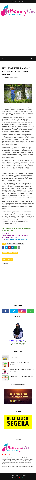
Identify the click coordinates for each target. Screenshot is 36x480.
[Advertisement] (18, 37)
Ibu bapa (9, 243)
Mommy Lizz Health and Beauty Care (17, 239)
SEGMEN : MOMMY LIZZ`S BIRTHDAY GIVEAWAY (19, 363)
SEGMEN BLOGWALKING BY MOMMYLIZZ (21, 356)
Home (3, 64)
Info (14, 243)
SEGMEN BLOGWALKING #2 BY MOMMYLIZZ (21, 376)
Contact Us (23, 475)
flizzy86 (5, 77)
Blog (23, 477)
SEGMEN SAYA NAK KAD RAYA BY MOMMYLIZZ (22, 369)
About (17, 475)
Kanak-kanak (9, 64)
